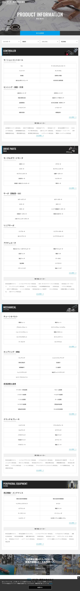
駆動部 (30, 41)
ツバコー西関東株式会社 (13, 2)
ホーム (3, 29)
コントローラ (11, 41)
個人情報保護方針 (33, 586)
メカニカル (50, 41)
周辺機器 (69, 41)
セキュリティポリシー (45, 586)
